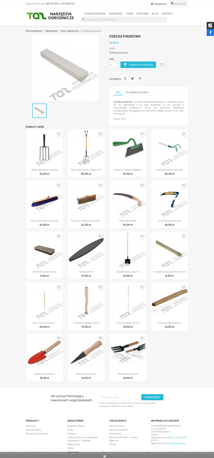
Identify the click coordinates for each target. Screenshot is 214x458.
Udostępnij (125, 78)
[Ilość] (112, 65)
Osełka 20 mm (86, 271)
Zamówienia (115, 433)
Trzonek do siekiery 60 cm (86, 323)
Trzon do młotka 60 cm (169, 323)
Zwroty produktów (118, 429)
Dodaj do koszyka (138, 65)
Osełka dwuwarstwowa (44, 271)
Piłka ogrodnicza (127, 220)
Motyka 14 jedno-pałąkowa (127, 169)
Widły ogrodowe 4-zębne (44, 169)
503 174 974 (51, 3)
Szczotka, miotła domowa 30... (86, 220)
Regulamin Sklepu (76, 426)
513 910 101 (68, 3)
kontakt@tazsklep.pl (176, 443)
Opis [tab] (118, 92)
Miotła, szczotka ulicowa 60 (44, 220)
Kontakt (167, 13)
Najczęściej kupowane (37, 433)
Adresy (112, 444)
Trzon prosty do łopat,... (44, 323)
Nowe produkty (33, 429)
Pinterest (140, 78)
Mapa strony (73, 444)
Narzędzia (116, 13)
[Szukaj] (124, 19)
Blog (155, 13)
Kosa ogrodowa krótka (169, 220)
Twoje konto (118, 420)
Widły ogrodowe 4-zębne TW (86, 169)
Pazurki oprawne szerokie (169, 169)
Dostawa (143, 13)
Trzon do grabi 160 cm (128, 323)
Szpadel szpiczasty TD (128, 271)
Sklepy (70, 448)
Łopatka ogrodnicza (44, 374)
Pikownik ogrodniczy (86, 374)
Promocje (30, 426)
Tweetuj (132, 78)
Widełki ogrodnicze (128, 374)
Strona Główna (95, 13)
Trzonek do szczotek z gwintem (169, 271)
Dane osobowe (116, 426)
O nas (129, 13)
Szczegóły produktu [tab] (137, 92)
